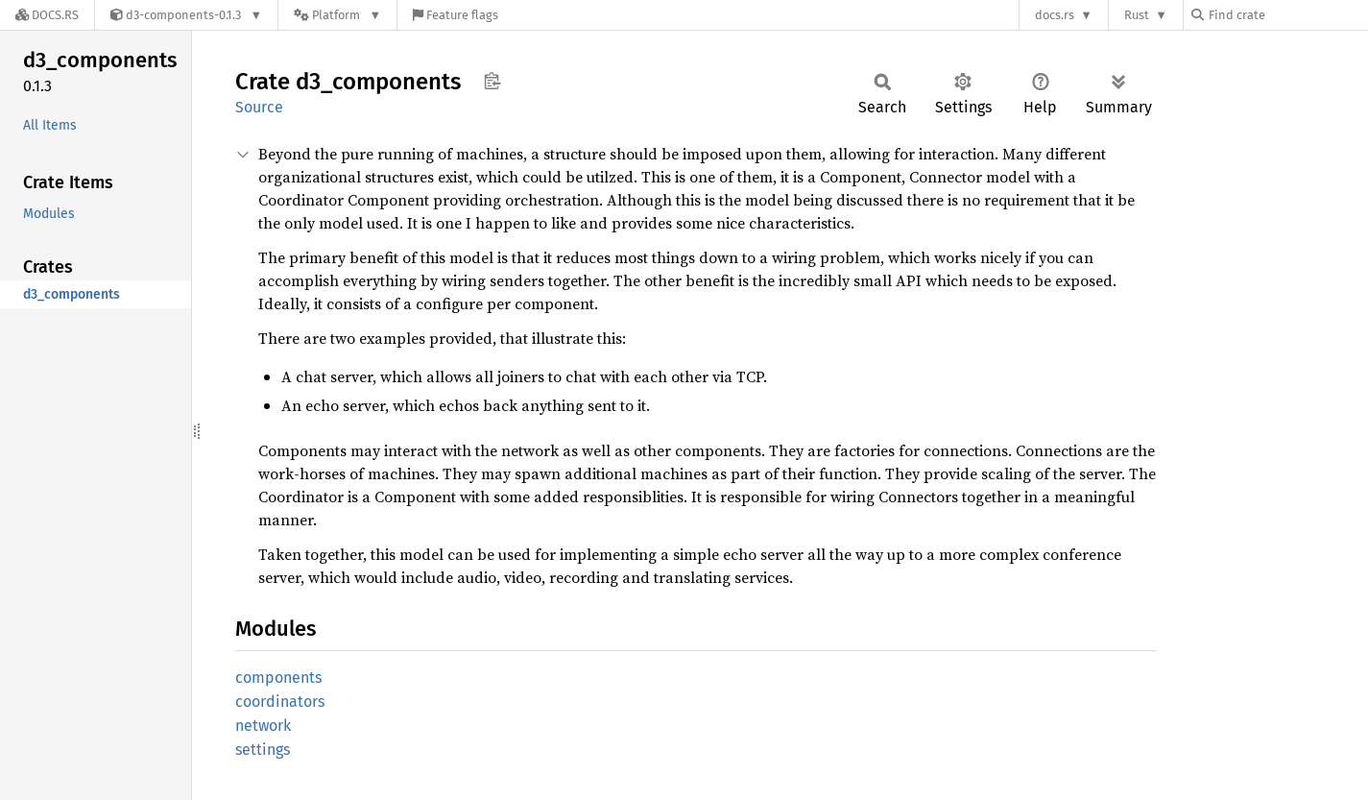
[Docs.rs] (47, 15)
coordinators (279, 701)
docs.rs (1054, 15)
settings (262, 749)
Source (259, 107)
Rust (1136, 15)
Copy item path (492, 80)
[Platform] (337, 15)
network (263, 725)
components (278, 677)
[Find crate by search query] (1287, 15)
